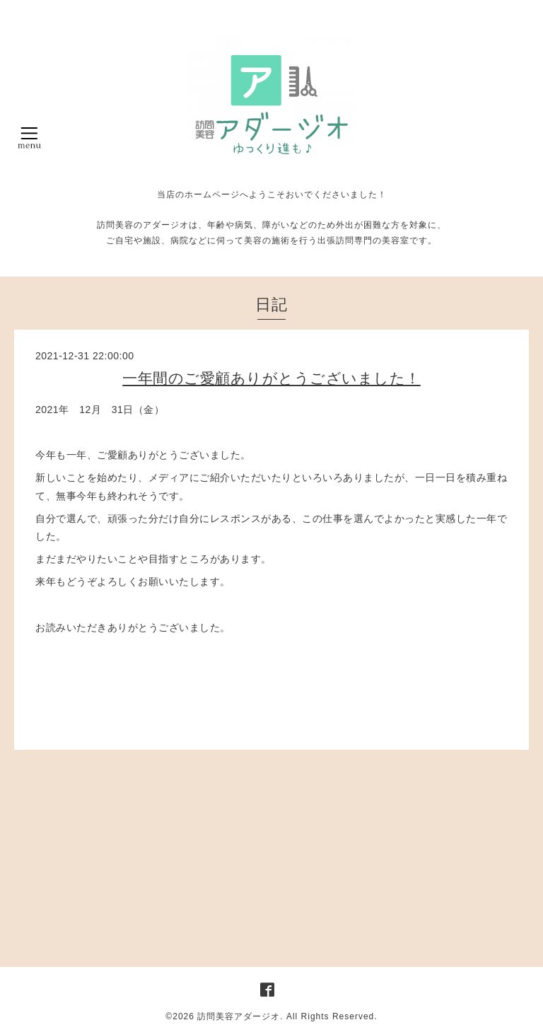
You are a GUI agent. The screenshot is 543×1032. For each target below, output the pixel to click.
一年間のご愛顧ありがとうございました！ (271, 378)
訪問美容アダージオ (238, 1016)
